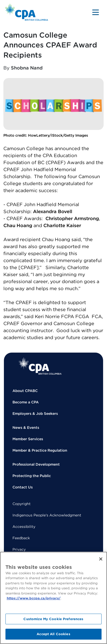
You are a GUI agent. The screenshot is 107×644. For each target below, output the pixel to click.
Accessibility (23, 526)
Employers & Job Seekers (35, 413)
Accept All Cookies (53, 634)
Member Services (27, 439)
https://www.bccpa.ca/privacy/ (34, 598)
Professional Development (36, 464)
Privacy (19, 549)
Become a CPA (25, 402)
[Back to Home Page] (26, 12)
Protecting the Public (31, 476)
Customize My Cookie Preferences (53, 619)
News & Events (25, 427)
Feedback (21, 538)
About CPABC (25, 391)
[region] (53, 598)
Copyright (21, 504)
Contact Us (22, 487)
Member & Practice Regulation (39, 450)
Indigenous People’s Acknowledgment (46, 515)
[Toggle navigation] (95, 12)
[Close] (100, 559)
